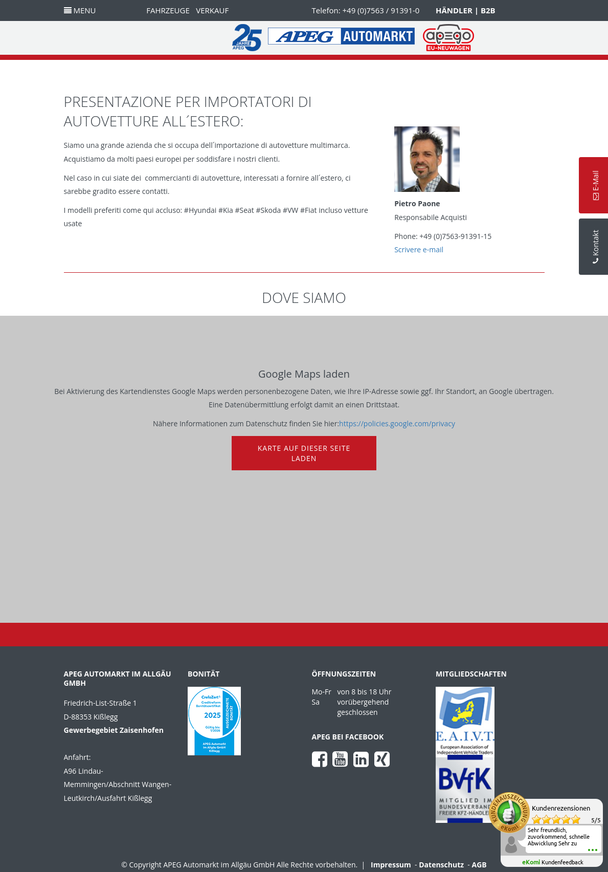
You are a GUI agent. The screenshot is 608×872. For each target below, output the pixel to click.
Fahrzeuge (168, 10)
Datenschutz (441, 864)
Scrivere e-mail (418, 249)
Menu (80, 10)
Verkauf (212, 10)
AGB (479, 864)
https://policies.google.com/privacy (397, 423)
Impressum (391, 864)
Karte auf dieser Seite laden (304, 453)
